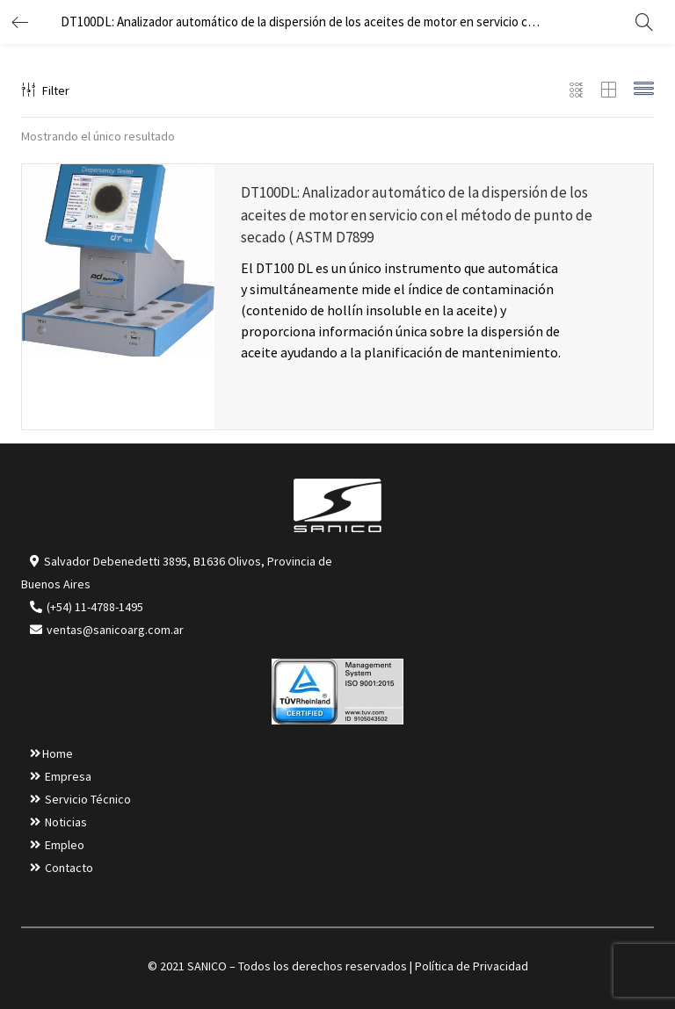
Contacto (69, 868)
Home (57, 753)
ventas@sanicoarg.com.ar (114, 630)
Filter (45, 90)
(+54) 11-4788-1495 (95, 607)
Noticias (66, 822)
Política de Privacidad (471, 966)
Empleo (64, 845)
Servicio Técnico (88, 799)
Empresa (68, 776)
